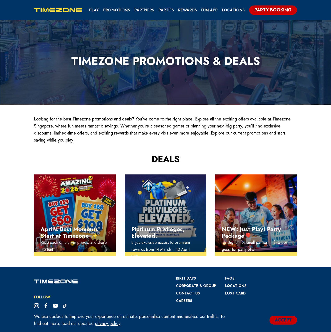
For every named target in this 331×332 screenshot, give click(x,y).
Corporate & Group (196, 285)
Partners (144, 10)
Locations (233, 10)
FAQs (230, 278)
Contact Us (188, 293)
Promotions (116, 10)
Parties (166, 10)
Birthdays (186, 278)
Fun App (209, 10)
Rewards (187, 10)
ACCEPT (283, 320)
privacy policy (107, 323)
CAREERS (184, 300)
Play (94, 10)
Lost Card (235, 293)
